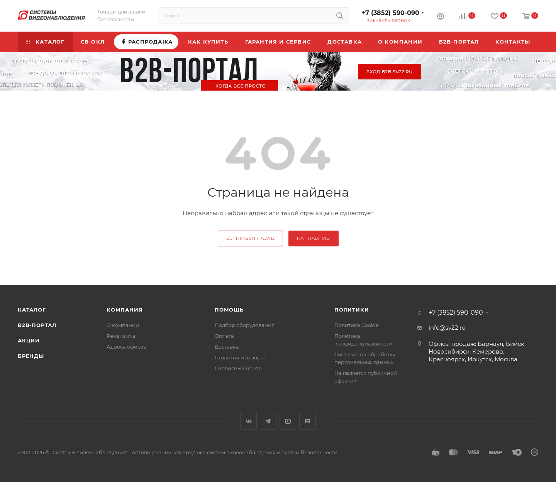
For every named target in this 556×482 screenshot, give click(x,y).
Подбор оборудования (245, 325)
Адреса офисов (126, 347)
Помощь (229, 310)
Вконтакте (248, 421)
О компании (123, 325)
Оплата (224, 336)
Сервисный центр (238, 368)
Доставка (227, 347)
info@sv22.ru (447, 327)
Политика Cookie (356, 325)
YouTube (288, 421)
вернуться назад (250, 238)
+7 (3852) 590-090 (390, 13)
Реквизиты (121, 336)
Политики (351, 310)
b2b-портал (37, 325)
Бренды (31, 356)
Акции (29, 340)
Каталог (32, 310)
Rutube (307, 421)
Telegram (268, 421)
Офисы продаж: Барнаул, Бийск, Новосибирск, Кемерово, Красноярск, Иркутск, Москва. (477, 351)
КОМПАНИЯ (124, 310)
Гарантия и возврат (240, 357)
